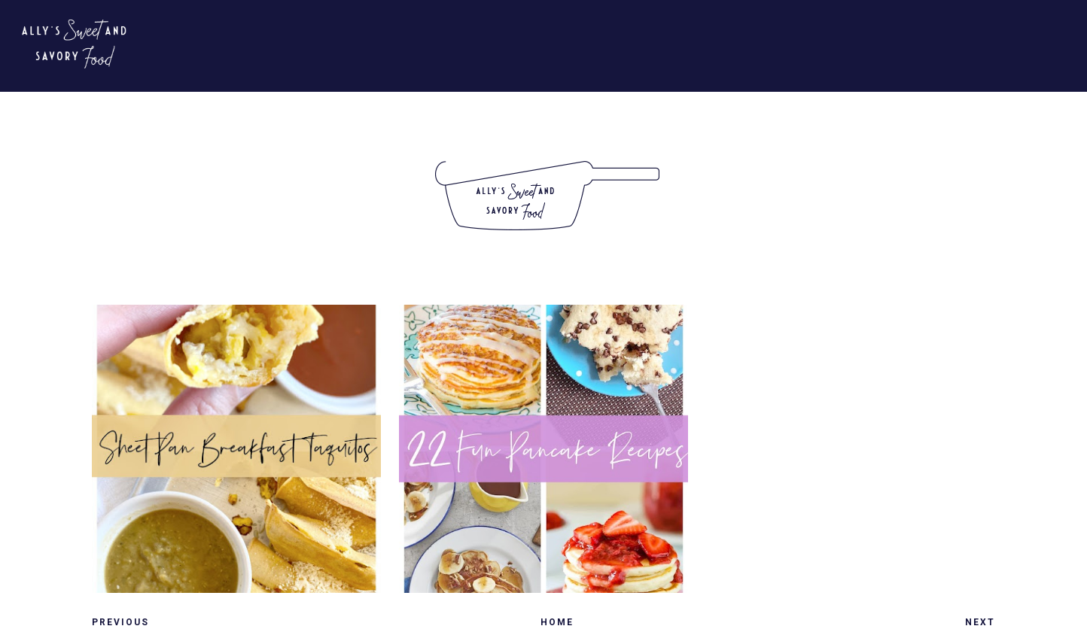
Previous (120, 622)
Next (980, 622)
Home (557, 622)
